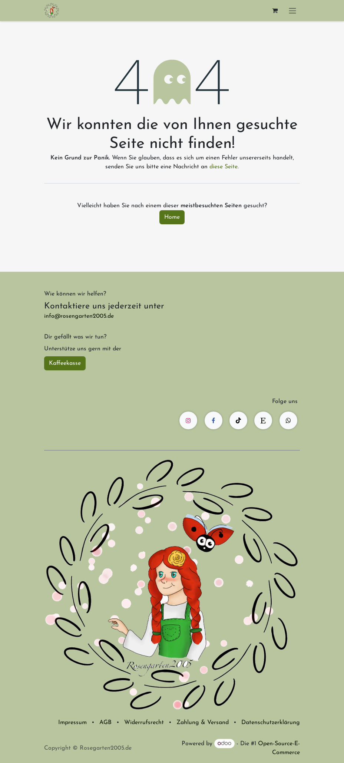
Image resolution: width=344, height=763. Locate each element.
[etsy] (263, 420)
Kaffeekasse (65, 363)
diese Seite (223, 167)
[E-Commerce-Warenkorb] (274, 10)
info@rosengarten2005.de (79, 316)
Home (172, 217)
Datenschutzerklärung (270, 723)
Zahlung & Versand (202, 723)
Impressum (72, 723)
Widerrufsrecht (144, 723)
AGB (105, 723)
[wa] (288, 420)
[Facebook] (213, 420)
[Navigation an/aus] (292, 10)
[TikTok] (238, 420)
